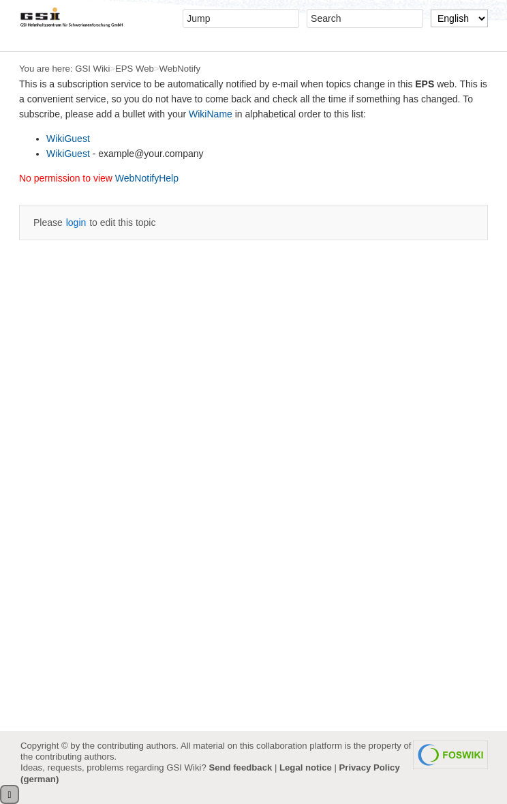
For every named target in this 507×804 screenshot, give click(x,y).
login (76, 222)
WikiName (210, 114)
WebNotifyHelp (147, 178)
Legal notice (305, 767)
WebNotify (179, 68)
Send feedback (240, 767)
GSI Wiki (92, 68)
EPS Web (134, 68)
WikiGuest (68, 138)
